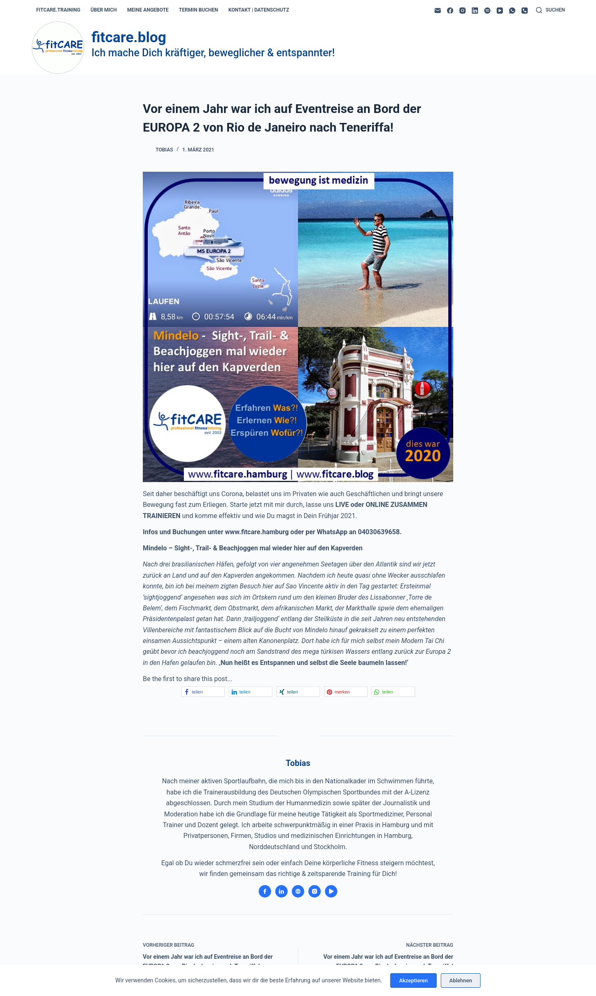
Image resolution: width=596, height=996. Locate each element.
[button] (203, 691)
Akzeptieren (413, 980)
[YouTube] (500, 10)
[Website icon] (298, 891)
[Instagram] (462, 10)
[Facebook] (450, 10)
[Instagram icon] (314, 891)
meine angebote (147, 10)
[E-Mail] (438, 10)
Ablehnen (460, 980)
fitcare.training (58, 10)
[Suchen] (550, 10)
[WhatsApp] (512, 10)
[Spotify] (487, 10)
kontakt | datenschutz (258, 10)
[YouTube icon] (331, 891)
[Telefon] (525, 10)
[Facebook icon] (265, 891)
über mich (104, 10)
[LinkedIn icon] (281, 891)
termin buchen (198, 10)
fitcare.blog (128, 37)
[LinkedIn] (475, 10)
